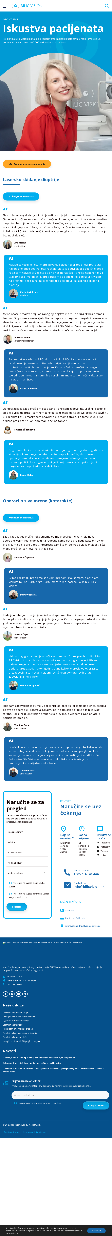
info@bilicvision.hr (89, 886)
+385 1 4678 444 (86, 874)
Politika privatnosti (12, 1132)
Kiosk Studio (34, 1124)
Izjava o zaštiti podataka (34, 1132)
